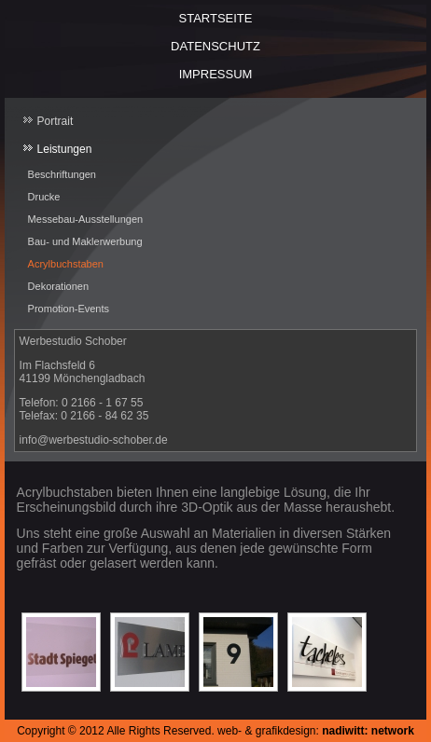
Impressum (216, 74)
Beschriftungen (62, 174)
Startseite (216, 18)
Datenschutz (215, 46)
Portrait (55, 121)
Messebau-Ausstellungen (86, 219)
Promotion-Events (68, 308)
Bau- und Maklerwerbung (85, 241)
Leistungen (64, 149)
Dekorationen (58, 286)
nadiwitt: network (368, 730)
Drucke (44, 196)
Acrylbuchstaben (66, 263)
